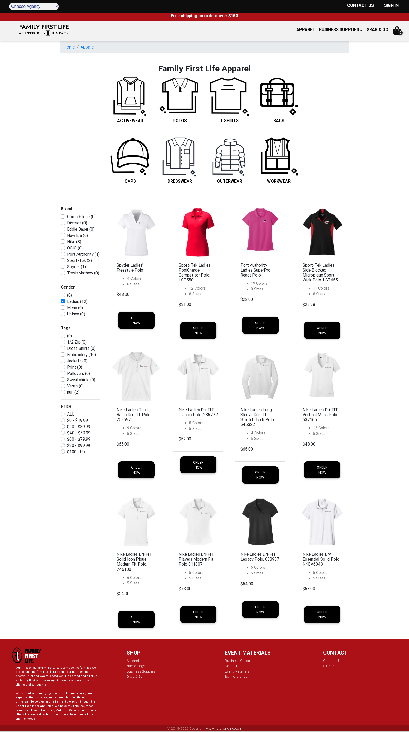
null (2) (73, 392)
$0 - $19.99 (77, 420)
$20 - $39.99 (78, 426)
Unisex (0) (76, 313)
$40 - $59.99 (79, 432)
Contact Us (332, 660)
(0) (69, 295)
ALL (70, 414)
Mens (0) (75, 307)
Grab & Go (134, 676)
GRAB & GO (377, 29)
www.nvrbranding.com (224, 728)
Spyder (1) (76, 266)
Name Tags (136, 665)
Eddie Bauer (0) (80, 229)
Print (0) (74, 367)
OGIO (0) (75, 247)
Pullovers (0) (78, 373)
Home (69, 47)
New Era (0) (77, 235)
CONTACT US (360, 5)
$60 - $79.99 (79, 439)
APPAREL (305, 29)
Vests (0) (75, 385)
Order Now (136, 320)
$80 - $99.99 (78, 445)
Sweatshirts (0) (81, 379)
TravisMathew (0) (83, 272)
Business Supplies (339, 29)
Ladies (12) (77, 301)
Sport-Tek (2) (79, 260)
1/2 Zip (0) (77, 342)
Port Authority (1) (83, 254)
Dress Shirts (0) (81, 348)
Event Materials (237, 671)
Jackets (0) (77, 360)
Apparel (88, 47)
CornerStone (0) (81, 216)
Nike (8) (74, 241)
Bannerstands (236, 676)
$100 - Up (76, 451)
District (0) (77, 222)
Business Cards (237, 660)
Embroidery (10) (81, 354)
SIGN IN (391, 5)
